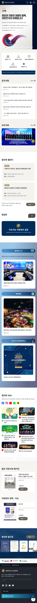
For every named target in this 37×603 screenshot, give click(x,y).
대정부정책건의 (13, 65)
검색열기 (27, 2)
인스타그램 (6, 403)
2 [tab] (7, 47)
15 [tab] (26, 47)
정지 (32, 216)
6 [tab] (13, 47)
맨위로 (33, 599)
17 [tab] (29, 47)
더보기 (29, 204)
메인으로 (10, 570)
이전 (30, 561)
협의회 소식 (8, 57)
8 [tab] (16, 47)
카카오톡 (18, 403)
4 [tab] (10, 47)
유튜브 (10, 403)
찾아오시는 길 (15, 565)
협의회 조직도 (18, 57)
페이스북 (3, 403)
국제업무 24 (24, 65)
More (32, 80)
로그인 (30, 2)
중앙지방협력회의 (29, 57)
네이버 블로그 (14, 403)
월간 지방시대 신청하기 (8, 596)
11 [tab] (20, 47)
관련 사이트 (5, 591)
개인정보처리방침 (6, 565)
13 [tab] (23, 47)
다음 (34, 561)
